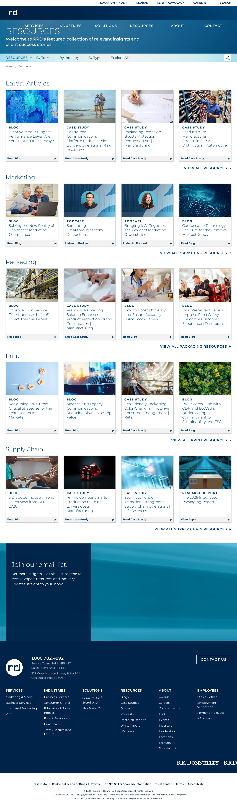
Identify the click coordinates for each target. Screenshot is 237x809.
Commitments (169, 708)
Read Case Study (90, 158)
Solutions (92, 690)
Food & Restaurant (57, 718)
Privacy (95, 784)
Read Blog (32, 158)
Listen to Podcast (90, 242)
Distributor (41, 784)
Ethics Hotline (207, 697)
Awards (164, 697)
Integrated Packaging (21, 708)
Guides (126, 708)
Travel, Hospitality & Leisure (57, 732)
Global (142, 2)
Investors (165, 725)
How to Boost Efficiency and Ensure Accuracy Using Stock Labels (145, 314)
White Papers (130, 725)
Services (14, 690)
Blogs (125, 697)
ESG (162, 714)
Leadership (167, 731)
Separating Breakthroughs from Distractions (85, 230)
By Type (92, 58)
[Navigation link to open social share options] (227, 58)
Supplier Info (168, 748)
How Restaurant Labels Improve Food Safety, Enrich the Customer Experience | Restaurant (203, 317)
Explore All (117, 58)
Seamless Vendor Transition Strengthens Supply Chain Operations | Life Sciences (147, 504)
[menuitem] (34, 14)
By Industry (68, 58)
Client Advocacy (170, 2)
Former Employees (211, 712)
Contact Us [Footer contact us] (214, 659)
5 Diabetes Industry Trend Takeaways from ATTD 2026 (32, 501)
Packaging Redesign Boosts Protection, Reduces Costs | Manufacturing (142, 138)
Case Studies (130, 702)
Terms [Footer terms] (180, 784)
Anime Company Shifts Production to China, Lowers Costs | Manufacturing (87, 504)
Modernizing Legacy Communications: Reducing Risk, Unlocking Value (89, 410)
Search (223, 2)
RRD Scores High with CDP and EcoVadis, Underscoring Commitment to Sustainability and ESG (202, 413)
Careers (200, 2)
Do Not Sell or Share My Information (127, 784)
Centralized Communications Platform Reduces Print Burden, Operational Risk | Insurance (90, 141)
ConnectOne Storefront (92, 700)
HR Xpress (204, 718)
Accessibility (195, 784)
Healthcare (52, 724)
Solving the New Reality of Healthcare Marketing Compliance (31, 230)
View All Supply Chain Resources (190, 529)
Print (9, 714)
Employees (207, 690)
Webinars (127, 731)
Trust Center (163, 784)
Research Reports (133, 720)
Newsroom (167, 742)
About (165, 690)
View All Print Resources (199, 440)
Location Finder (113, 2)
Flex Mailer (91, 708)
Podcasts (127, 714)
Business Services (18, 702)
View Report (206, 519)
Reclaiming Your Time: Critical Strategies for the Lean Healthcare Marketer (30, 410)
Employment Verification (206, 705)
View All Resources (205, 168)
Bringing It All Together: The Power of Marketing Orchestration (145, 230)
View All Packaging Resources (193, 346)
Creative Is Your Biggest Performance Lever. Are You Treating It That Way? (31, 136)
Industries (54, 690)
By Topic (42, 58)
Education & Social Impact (57, 710)
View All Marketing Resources (193, 253)
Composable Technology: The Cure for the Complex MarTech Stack (204, 230)
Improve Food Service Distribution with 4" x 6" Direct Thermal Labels (29, 314)
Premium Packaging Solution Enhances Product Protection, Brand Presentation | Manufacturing (89, 319)
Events (164, 720)
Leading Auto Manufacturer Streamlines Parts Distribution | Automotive (204, 138)
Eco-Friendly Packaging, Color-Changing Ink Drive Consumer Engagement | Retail (146, 410)
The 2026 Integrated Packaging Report (200, 499)
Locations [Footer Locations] (166, 737)
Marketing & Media (19, 697)
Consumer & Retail (57, 702)
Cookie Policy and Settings (69, 784)
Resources (17, 58)
